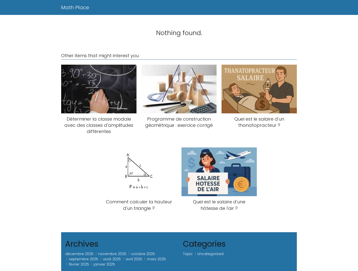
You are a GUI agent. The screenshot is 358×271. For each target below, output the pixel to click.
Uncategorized (210, 253)
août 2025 (112, 259)
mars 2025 (156, 259)
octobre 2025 (143, 253)
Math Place (75, 7)
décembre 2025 (79, 253)
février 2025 (79, 264)
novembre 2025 (112, 253)
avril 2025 (134, 259)
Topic (188, 253)
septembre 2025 (83, 259)
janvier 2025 (104, 264)
